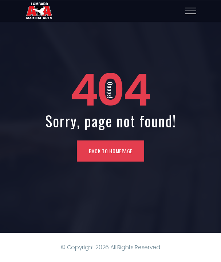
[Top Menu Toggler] (191, 11)
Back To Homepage (111, 151)
